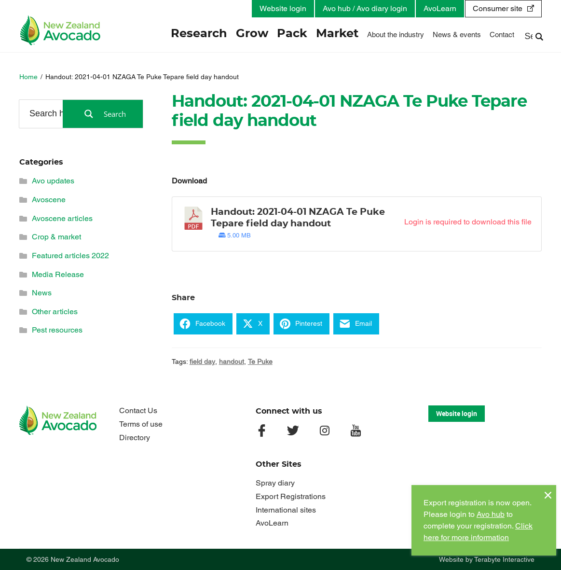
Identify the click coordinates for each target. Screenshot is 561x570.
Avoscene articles (62, 218)
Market (337, 34)
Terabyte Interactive (504, 559)
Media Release (58, 274)
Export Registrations (291, 496)
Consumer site (497, 8)
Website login (283, 8)
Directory (134, 437)
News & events (457, 34)
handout (231, 361)
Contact (502, 34)
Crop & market (56, 236)
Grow (252, 34)
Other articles (55, 311)
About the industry (395, 34)
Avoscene (49, 199)
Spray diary (275, 482)
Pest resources (57, 329)
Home (28, 77)
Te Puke (260, 361)
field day (202, 361)
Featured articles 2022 (70, 255)
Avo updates (53, 180)
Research (199, 34)
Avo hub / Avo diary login (365, 8)
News (42, 292)
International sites (286, 509)
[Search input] (53, 113)
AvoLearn (440, 8)
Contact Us (138, 410)
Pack (292, 34)
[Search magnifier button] (103, 114)
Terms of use (141, 424)
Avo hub (491, 514)
